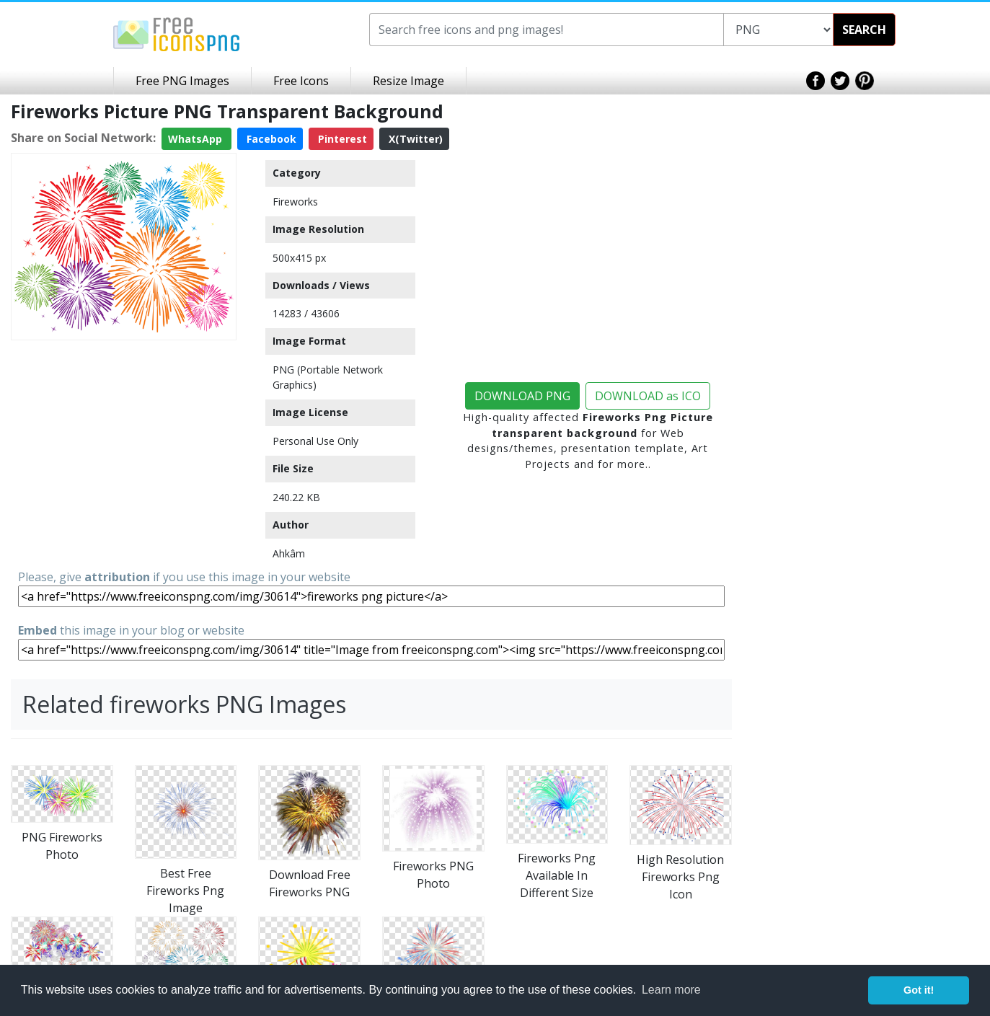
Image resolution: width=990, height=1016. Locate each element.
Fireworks (295, 201)
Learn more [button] (671, 990)
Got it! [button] (918, 990)
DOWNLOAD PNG (522, 396)
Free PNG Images (182, 81)
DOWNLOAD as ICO (648, 396)
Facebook (270, 139)
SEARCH (864, 29)
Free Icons (301, 81)
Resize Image (408, 81)
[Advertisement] (124, 436)
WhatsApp (196, 139)
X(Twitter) (414, 139)
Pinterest (341, 139)
